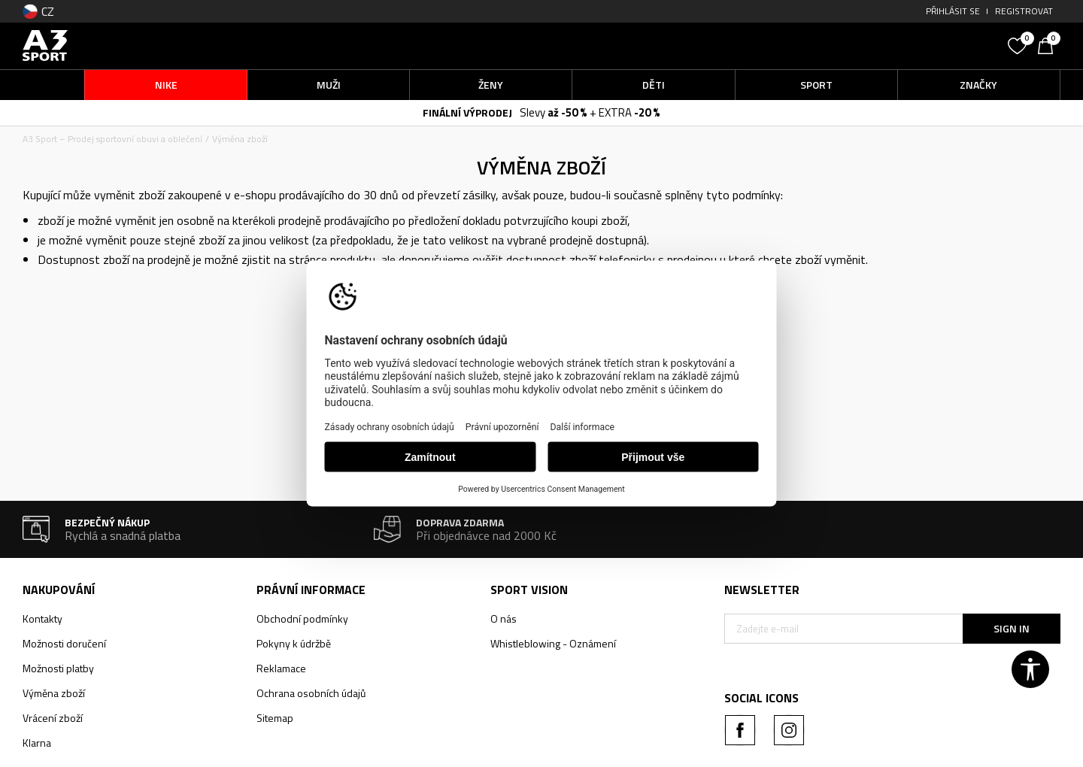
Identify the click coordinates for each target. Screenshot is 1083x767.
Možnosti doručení (64, 643)
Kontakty (42, 618)
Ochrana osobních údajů (311, 693)
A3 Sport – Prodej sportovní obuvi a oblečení (112, 139)
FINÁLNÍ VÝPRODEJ (467, 112)
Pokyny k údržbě (293, 643)
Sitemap (274, 718)
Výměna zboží (54, 693)
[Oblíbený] (1019, 44)
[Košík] (1049, 44)
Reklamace (281, 668)
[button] (887, 45)
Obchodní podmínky (302, 618)
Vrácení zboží (53, 718)
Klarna (37, 742)
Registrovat (1024, 11)
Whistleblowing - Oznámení (553, 643)
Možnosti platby (58, 668)
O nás (503, 618)
